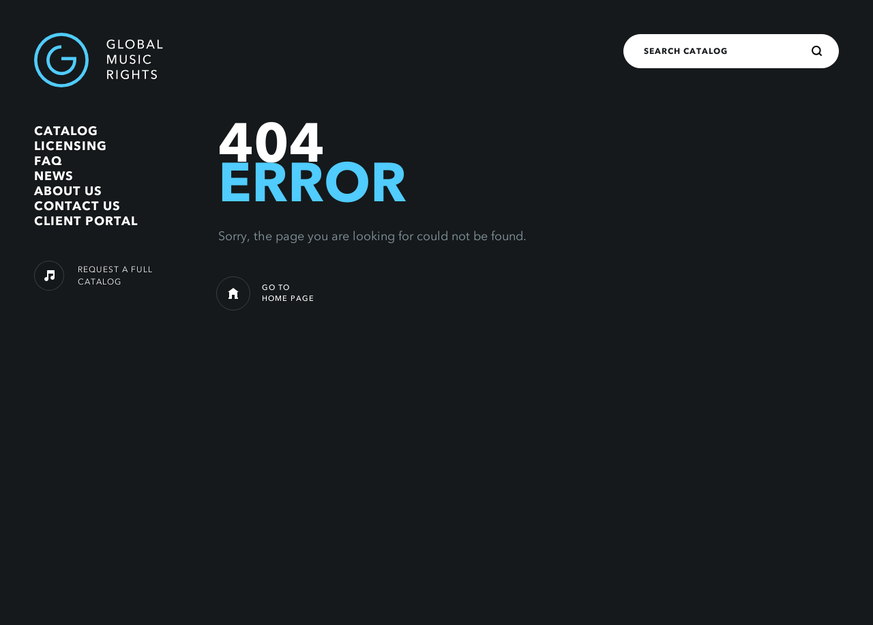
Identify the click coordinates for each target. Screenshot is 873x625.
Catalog (66, 131)
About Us (68, 191)
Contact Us (77, 206)
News (54, 176)
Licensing (70, 146)
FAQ (48, 161)
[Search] (817, 51)
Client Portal (86, 221)
